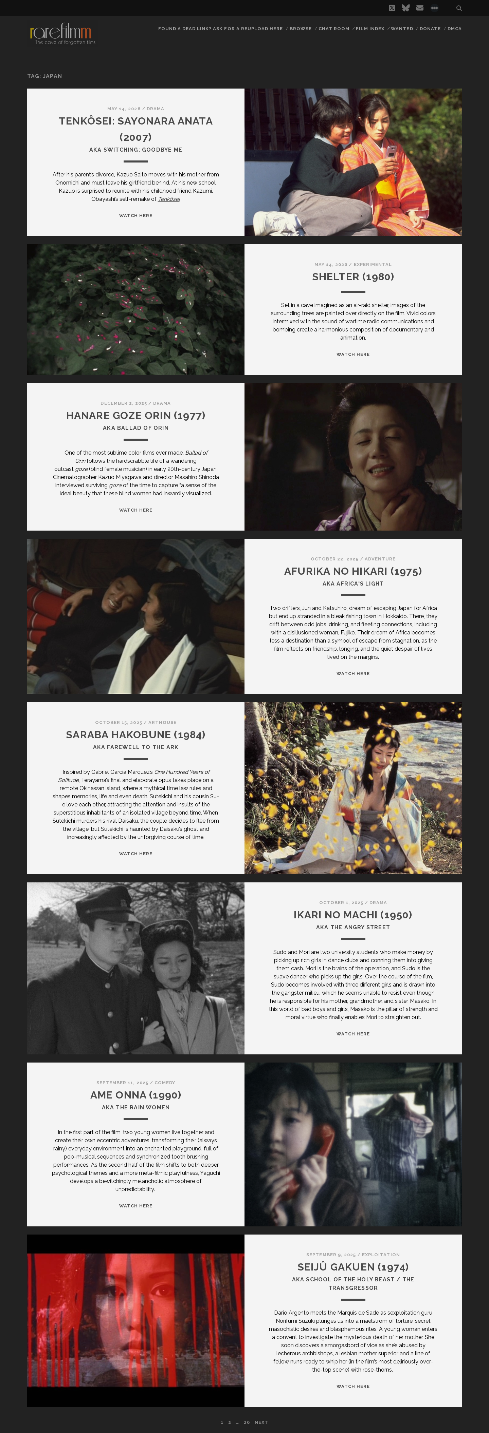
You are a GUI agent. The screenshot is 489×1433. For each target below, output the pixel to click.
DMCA (455, 28)
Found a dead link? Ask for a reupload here (220, 28)
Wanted (402, 28)
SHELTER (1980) (353, 277)
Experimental (373, 264)
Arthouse (162, 722)
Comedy (165, 1082)
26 (247, 1422)
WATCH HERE (135, 215)
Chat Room (334, 28)
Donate (430, 28)
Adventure (380, 558)
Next (261, 1422)
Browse (301, 28)
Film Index (370, 28)
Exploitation (381, 1254)
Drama (155, 108)
